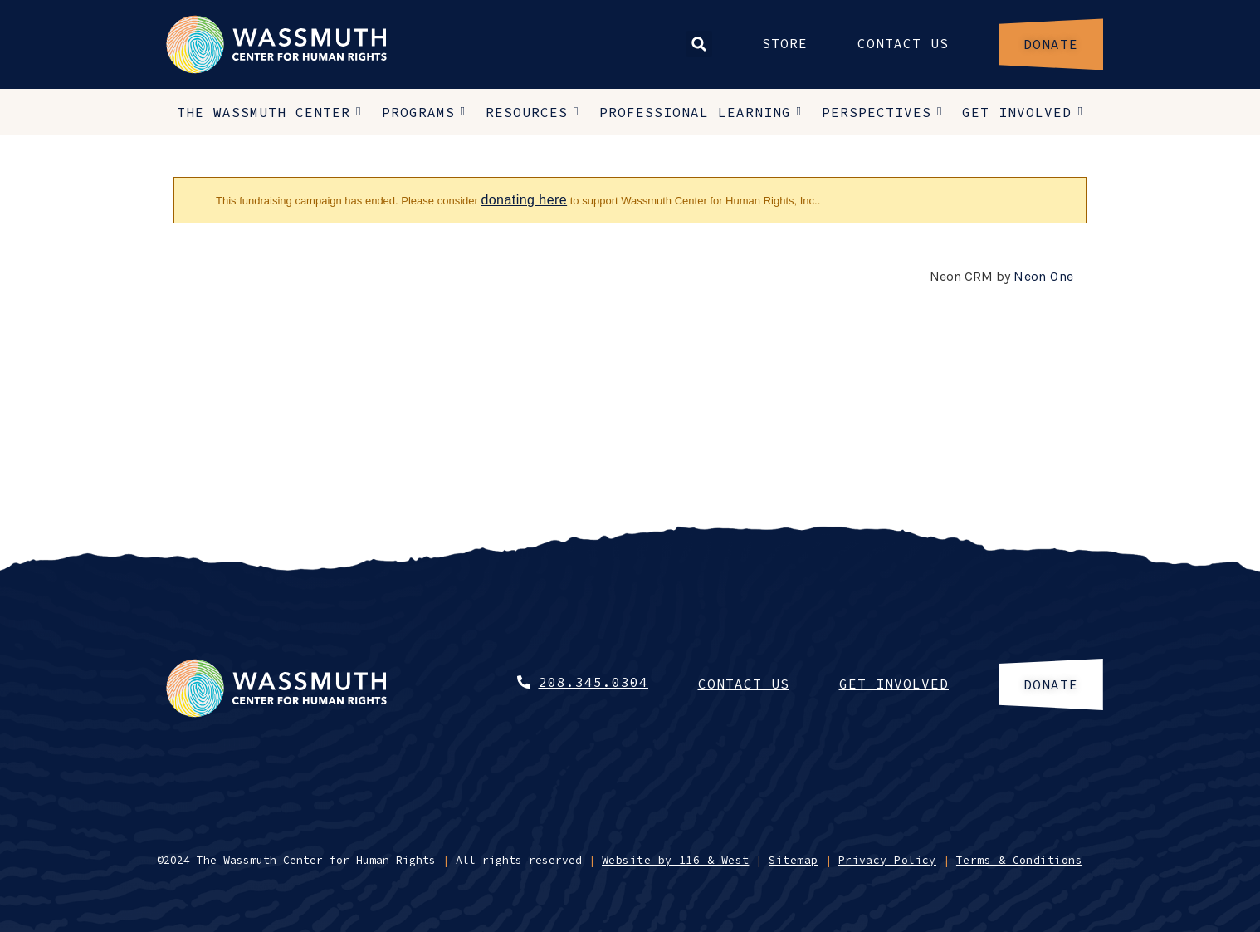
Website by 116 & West (675, 860)
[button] (699, 44)
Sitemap (793, 860)
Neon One (1043, 276)
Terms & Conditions (1019, 860)
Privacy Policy (887, 860)
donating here (524, 200)
